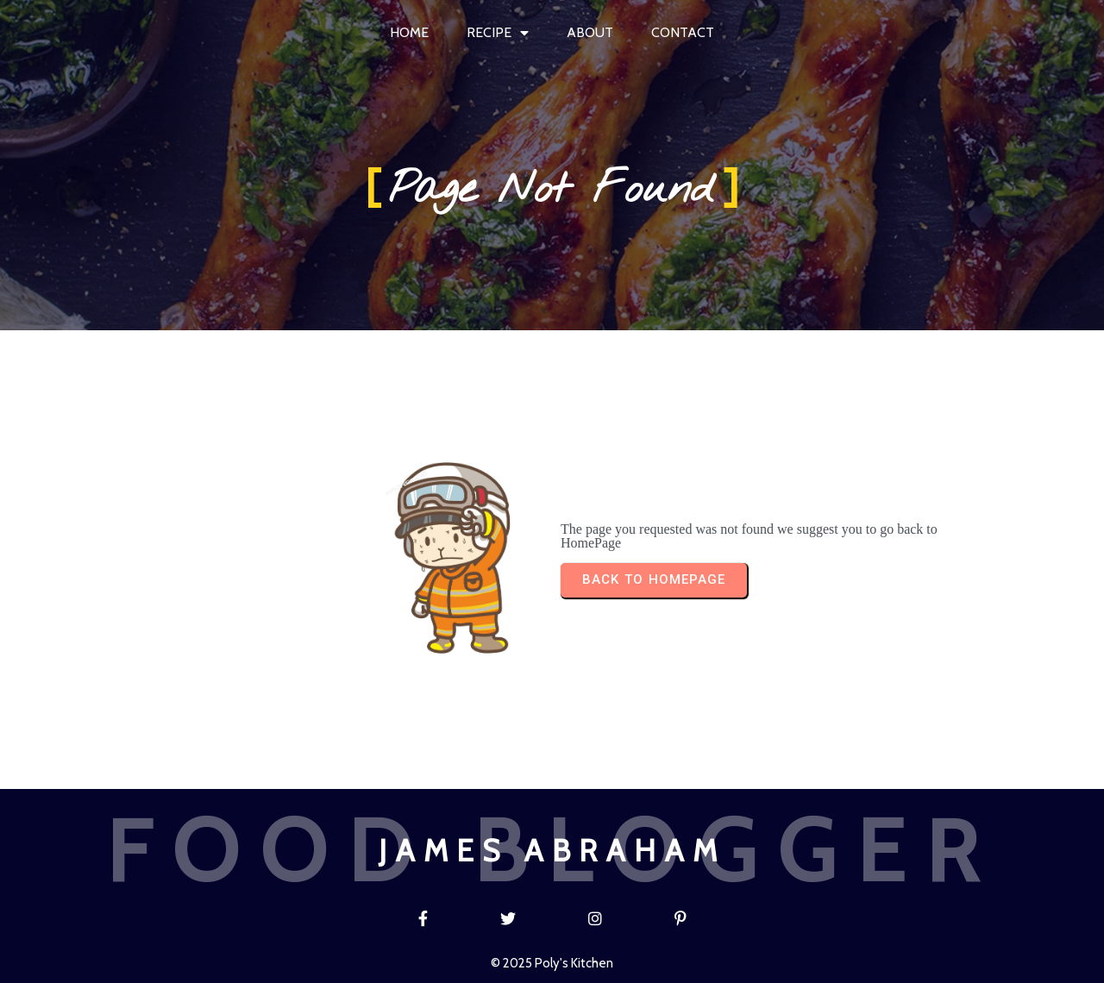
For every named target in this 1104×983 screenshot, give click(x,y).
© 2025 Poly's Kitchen (552, 963)
